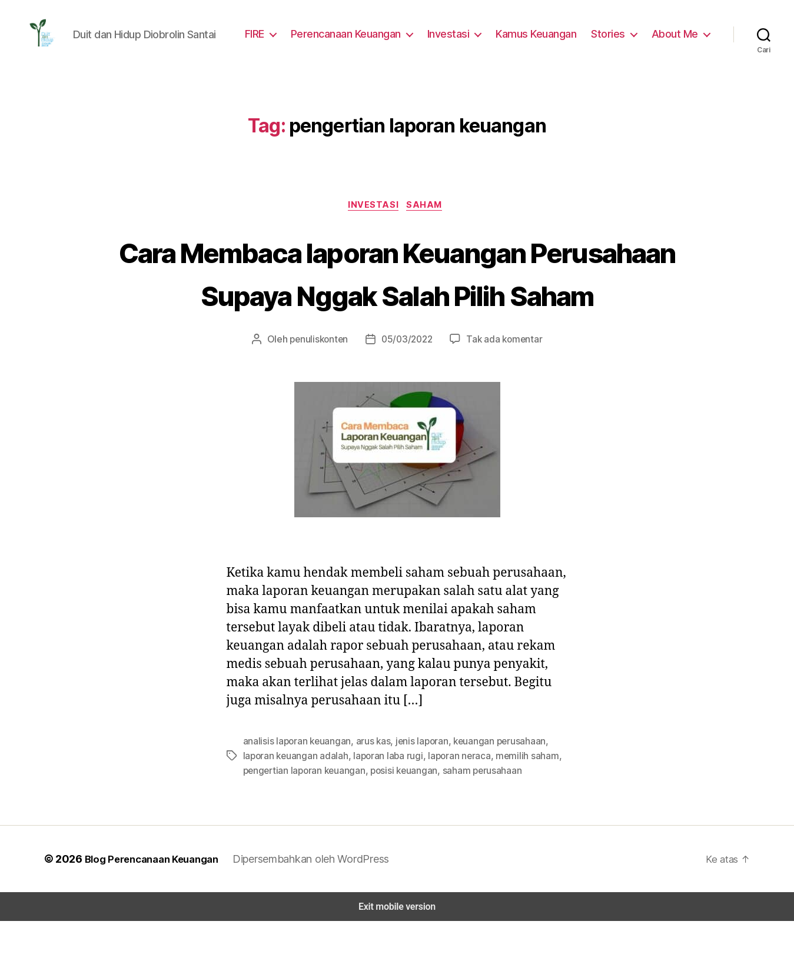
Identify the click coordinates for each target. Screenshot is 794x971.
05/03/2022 (407, 391)
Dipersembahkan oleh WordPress (313, 909)
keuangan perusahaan (494, 792)
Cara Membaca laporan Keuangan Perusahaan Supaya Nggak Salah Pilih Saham (397, 302)
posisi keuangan (399, 821)
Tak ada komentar (500, 391)
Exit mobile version (397, 956)
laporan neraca (453, 807)
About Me (676, 37)
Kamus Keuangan (543, 37)
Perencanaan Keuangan (357, 37)
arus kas (370, 792)
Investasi (457, 37)
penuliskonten (323, 391)
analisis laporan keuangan (295, 792)
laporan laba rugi (384, 807)
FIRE (264, 37)
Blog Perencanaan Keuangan (151, 909)
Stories (613, 37)
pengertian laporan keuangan (302, 821)
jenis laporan (418, 792)
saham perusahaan (476, 821)
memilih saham (519, 807)
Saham (427, 213)
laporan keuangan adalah (294, 807)
